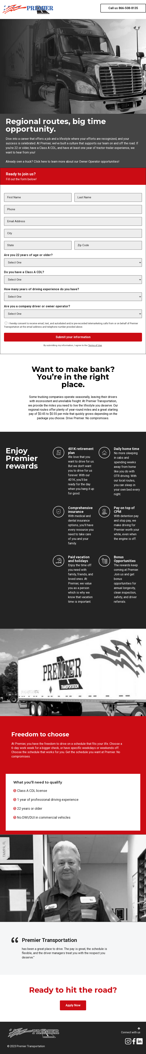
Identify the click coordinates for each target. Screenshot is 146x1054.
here (43, 161)
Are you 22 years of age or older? (28, 255)
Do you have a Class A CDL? (24, 272)
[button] (139, 1028)
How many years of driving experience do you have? (41, 289)
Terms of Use (95, 345)
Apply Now (73, 1005)
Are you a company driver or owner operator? (37, 306)
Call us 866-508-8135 (123, 8)
